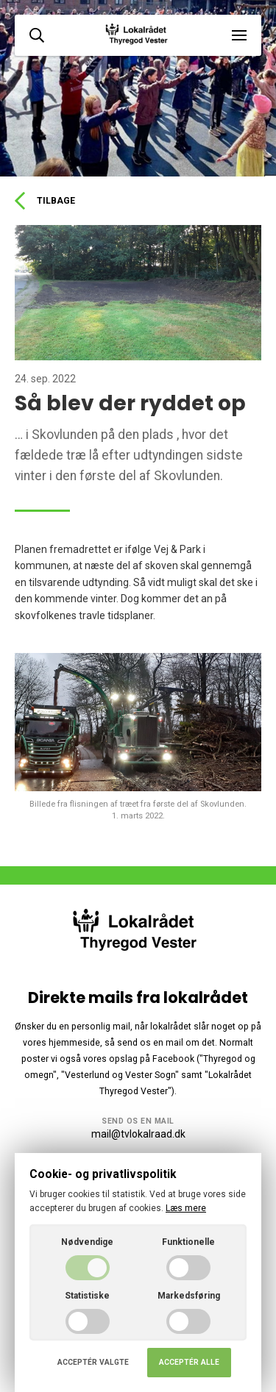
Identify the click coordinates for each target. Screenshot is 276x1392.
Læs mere (186, 1208)
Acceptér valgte (93, 1362)
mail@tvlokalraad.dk (138, 1134)
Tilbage (45, 201)
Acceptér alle (189, 1362)
